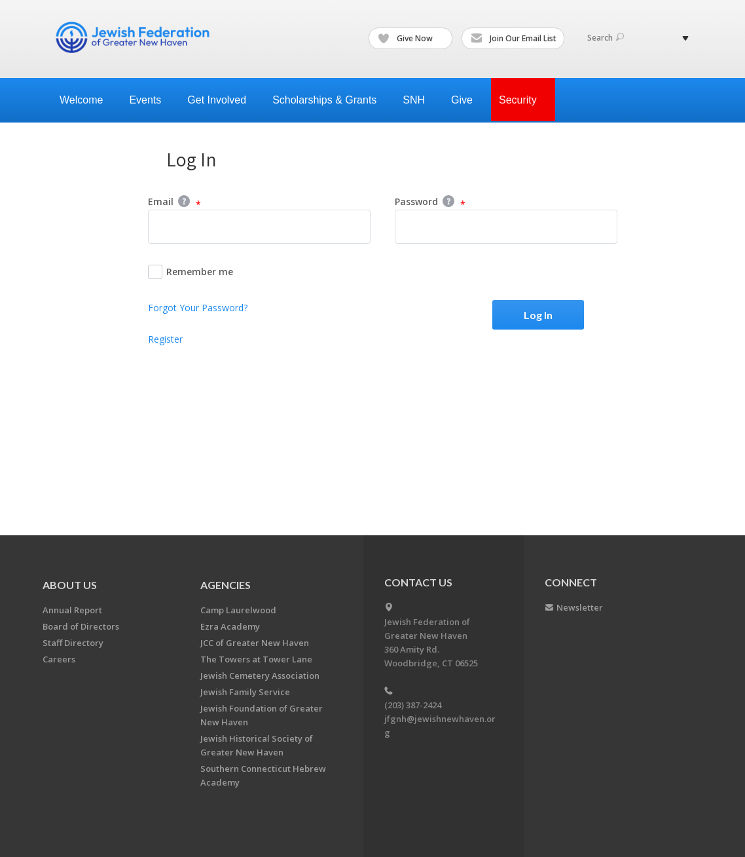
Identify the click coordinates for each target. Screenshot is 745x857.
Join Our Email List (513, 39)
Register (165, 339)
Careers (59, 659)
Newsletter (579, 607)
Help (184, 201)
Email (174, 202)
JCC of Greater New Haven (254, 643)
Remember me (190, 272)
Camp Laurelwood (238, 610)
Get (222, 99)
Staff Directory (73, 643)
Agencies (225, 585)
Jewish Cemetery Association (259, 675)
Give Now (411, 39)
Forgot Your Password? (197, 307)
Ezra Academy (230, 626)
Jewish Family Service (245, 692)
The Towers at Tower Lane (256, 659)
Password (430, 202)
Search (605, 37)
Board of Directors (81, 626)
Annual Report (72, 610)
